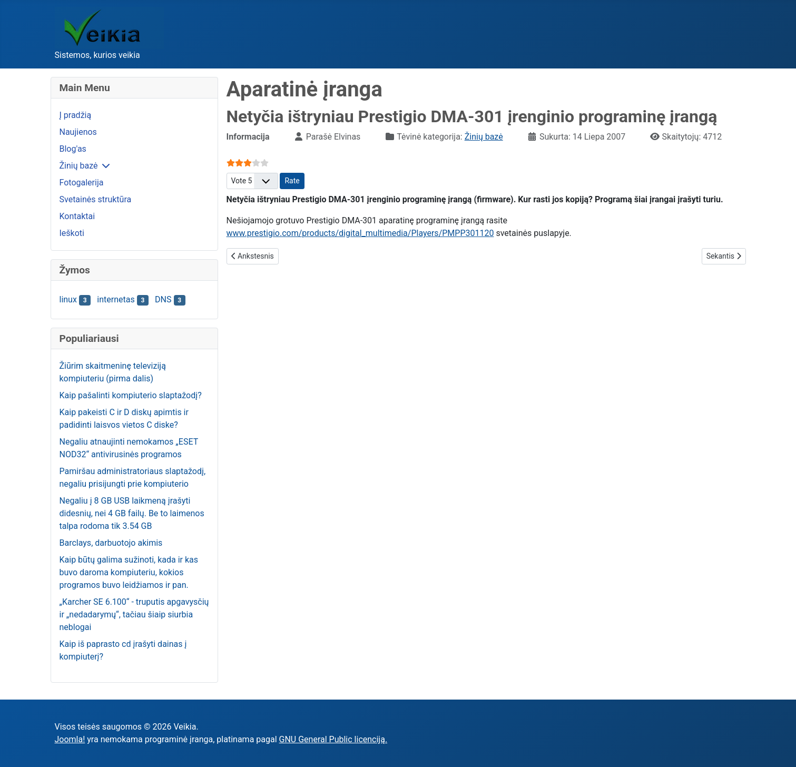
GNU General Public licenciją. (333, 739)
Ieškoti (72, 233)
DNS (163, 299)
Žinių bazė (79, 166)
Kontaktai (77, 216)
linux (68, 299)
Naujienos (78, 132)
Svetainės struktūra (96, 199)
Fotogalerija (82, 183)
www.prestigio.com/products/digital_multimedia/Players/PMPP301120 (360, 233)
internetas (115, 299)
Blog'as (73, 149)
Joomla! (70, 739)
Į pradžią (76, 115)
